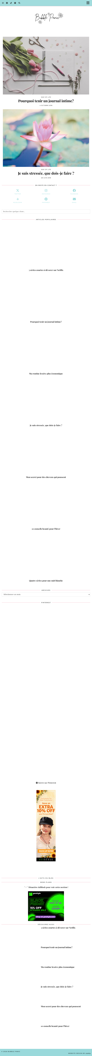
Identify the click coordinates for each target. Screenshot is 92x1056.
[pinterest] (46, 200)
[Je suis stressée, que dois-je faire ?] (46, 402)
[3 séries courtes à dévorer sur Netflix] (46, 247)
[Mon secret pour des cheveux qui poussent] (46, 454)
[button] (89, 3)
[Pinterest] (7, 3)
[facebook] (74, 192)
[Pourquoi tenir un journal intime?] (46, 298)
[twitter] (18, 192)
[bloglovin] (18, 200)
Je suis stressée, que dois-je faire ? (46, 173)
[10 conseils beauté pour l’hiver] (46, 506)
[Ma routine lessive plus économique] (46, 350)
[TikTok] (11, 3)
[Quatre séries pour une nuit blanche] (46, 557)
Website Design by (79, 1053)
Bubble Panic (14, 1051)
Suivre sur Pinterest (46, 783)
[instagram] (46, 192)
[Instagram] (3, 3)
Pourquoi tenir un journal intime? (46, 101)
